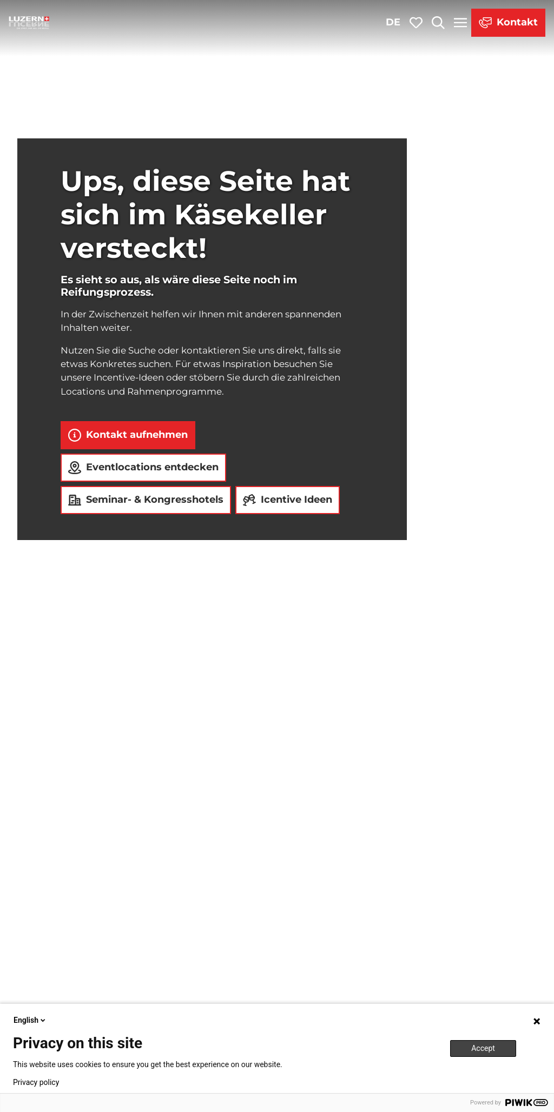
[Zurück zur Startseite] (29, 22)
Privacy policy (36, 1082)
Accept (483, 1048)
